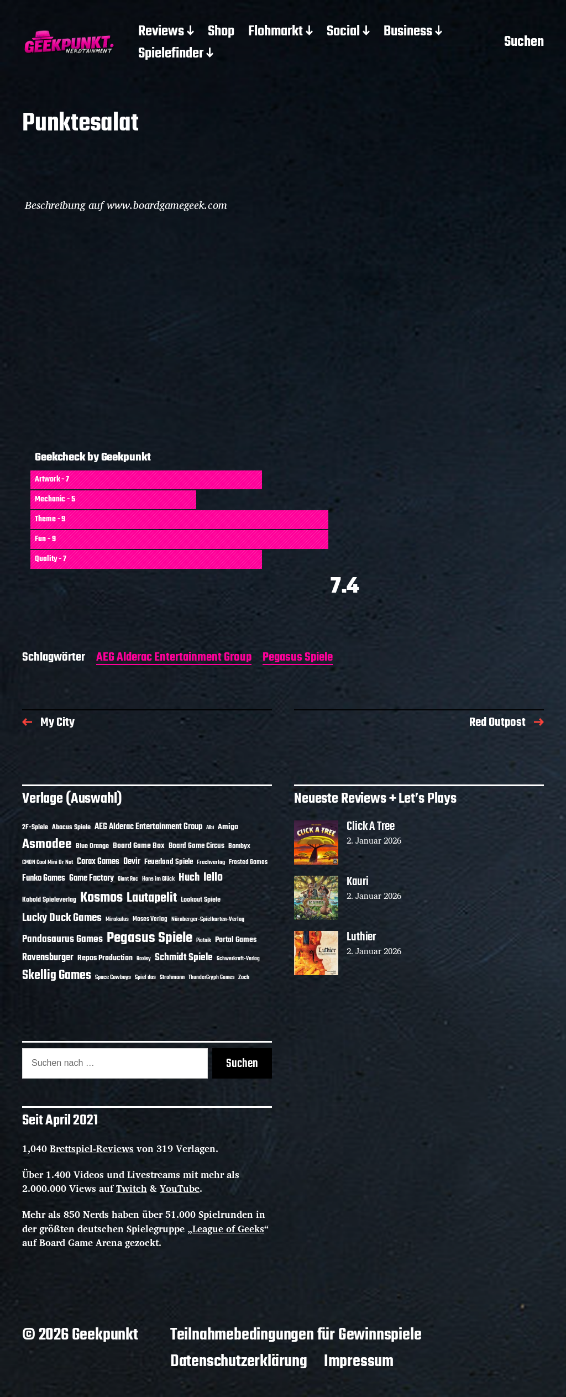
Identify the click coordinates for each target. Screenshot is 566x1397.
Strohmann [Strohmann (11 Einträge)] (172, 977)
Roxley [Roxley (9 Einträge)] (144, 959)
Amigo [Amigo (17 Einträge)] (228, 827)
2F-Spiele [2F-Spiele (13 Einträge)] (35, 827)
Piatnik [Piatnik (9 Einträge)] (203, 940)
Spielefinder (170, 54)
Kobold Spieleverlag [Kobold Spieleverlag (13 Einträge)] (49, 900)
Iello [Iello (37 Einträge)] (213, 877)
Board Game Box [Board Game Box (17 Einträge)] (139, 846)
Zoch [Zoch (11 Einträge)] (243, 977)
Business (408, 32)
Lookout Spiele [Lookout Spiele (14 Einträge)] (201, 900)
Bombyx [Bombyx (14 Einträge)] (239, 846)
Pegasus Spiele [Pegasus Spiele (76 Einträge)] (149, 938)
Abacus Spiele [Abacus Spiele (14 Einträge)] (71, 827)
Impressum (359, 1361)
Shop (221, 32)
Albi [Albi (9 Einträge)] (210, 828)
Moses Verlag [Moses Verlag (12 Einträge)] (150, 919)
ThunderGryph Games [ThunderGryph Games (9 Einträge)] (211, 978)
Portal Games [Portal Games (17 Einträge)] (235, 940)
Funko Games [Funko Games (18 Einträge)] (43, 878)
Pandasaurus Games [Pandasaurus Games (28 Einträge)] (62, 940)
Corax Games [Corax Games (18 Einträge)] (98, 861)
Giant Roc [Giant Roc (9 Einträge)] (128, 879)
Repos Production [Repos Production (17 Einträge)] (105, 958)
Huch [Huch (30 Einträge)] (189, 878)
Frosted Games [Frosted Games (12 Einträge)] (248, 862)
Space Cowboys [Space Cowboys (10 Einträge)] (113, 977)
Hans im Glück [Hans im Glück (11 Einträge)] (158, 879)
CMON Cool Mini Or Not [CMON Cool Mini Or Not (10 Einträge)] (47, 862)
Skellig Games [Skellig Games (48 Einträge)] (56, 976)
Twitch (131, 1188)
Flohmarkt (275, 32)
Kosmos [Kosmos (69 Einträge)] (101, 898)
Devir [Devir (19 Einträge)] (131, 861)
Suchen (524, 43)
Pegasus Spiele (298, 658)
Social (343, 32)
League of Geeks (228, 1228)
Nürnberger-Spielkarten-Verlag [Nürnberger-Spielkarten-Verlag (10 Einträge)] (207, 919)
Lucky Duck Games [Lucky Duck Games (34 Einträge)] (62, 918)
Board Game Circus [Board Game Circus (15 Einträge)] (196, 846)
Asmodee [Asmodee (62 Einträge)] (47, 844)
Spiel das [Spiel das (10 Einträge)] (145, 977)
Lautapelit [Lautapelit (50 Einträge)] (152, 898)
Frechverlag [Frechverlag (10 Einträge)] (211, 862)
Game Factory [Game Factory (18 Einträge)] (91, 878)
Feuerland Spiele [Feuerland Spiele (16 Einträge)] (168, 862)
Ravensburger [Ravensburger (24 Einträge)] (48, 957)
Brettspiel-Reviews (92, 1148)
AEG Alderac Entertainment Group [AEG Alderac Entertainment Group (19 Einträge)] (148, 827)
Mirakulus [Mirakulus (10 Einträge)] (117, 919)
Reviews (161, 32)
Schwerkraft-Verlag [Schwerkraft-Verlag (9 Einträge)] (238, 959)
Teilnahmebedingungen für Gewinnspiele (296, 1335)
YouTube (180, 1188)
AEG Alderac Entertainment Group (173, 658)
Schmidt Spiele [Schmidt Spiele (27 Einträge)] (184, 958)
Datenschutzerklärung (238, 1361)
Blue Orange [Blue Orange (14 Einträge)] (92, 846)
